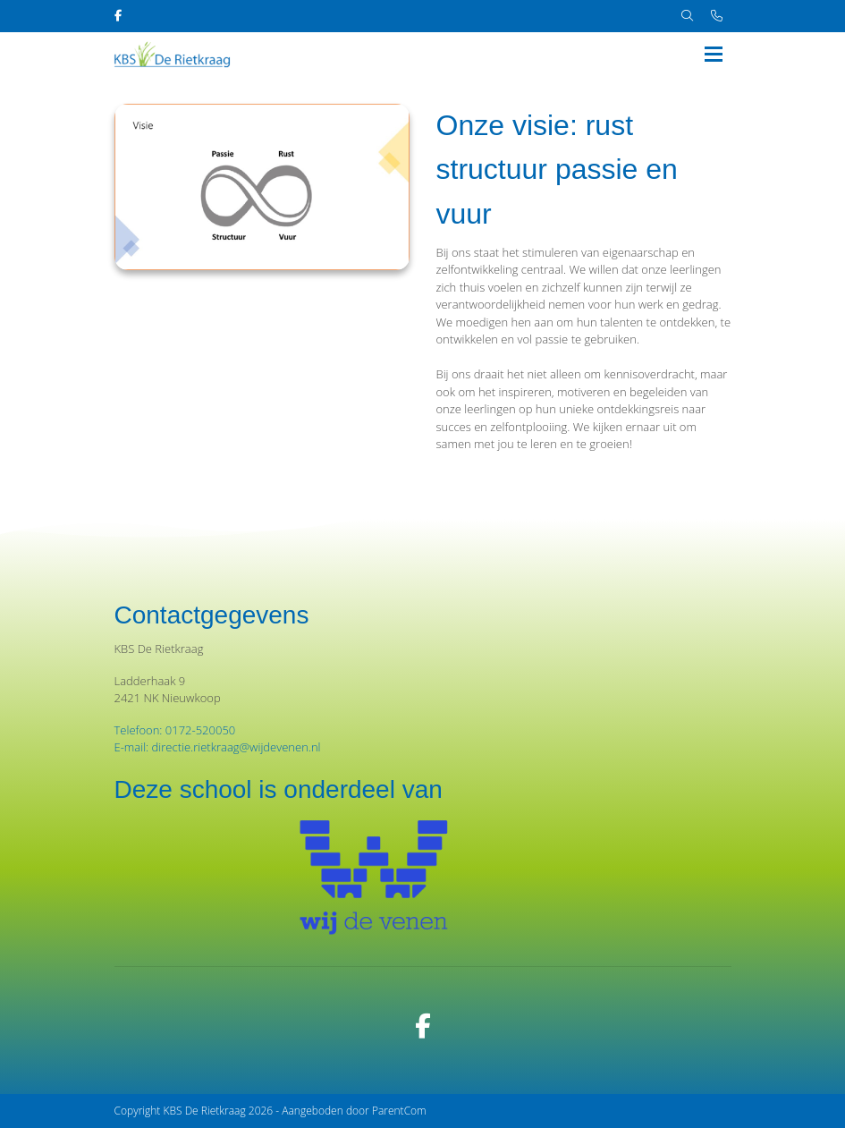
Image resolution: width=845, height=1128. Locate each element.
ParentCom (399, 1110)
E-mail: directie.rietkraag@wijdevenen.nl (217, 747)
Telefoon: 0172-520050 (175, 730)
